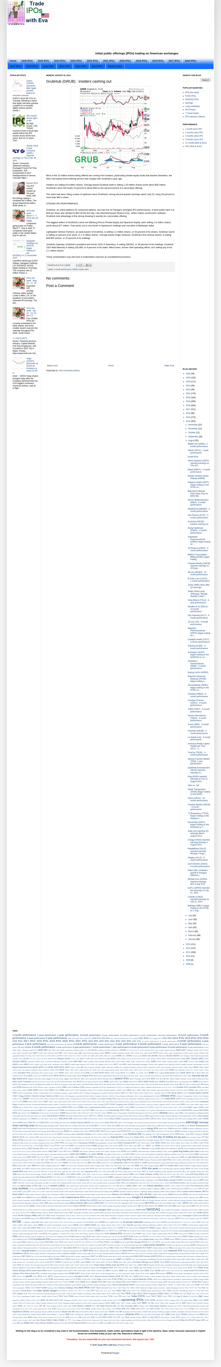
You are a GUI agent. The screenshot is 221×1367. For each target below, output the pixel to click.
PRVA (14, 1242)
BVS (184, 1084)
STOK (78, 1279)
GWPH (191, 1154)
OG (121, 1222)
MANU (116, 1191)
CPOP (173, 1104)
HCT (47, 1157)
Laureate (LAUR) (176, 1180)
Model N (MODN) (47, 1206)
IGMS (145, 1163)
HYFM (73, 1163)
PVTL (158, 1242)
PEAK (134, 1231)
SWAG (77, 1282)
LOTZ (31, 1189)
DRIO (180, 1119)
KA (97, 1174)
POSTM (32, 1239)
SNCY (126, 1271)
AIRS (105, 1056)
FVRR (71, 1146)
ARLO (40, 1070)
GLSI (14, 1151)
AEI (80, 1053)
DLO (38, 1119)
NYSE (16, 1221)
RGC (133, 1253)
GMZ (50, 1151)
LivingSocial (103, 1186)
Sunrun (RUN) (24, 1282)
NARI (144, 1210)
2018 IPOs (157, 60)
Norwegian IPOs (18, 1218)
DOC (86, 1119)
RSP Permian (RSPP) (148, 1256)
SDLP (98, 1262)
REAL (171, 1248)
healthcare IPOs (86, 1157)
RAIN (207, 1245)
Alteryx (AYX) (126, 1059)
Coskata (101, 1104)
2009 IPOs (96, 1038)
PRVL (24, 1242)
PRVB (19, 1242)
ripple (202, 1253)
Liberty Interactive (198, 1183)
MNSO (196, 1203)
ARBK (103, 1067)
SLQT (190, 1268)
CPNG (167, 1104)
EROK (86, 1131)
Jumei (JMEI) (59, 1174)
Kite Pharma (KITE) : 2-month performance (198, 516)
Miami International (64, 1200)
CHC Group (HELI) (174, 1093)
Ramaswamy (44, 1248)
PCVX (117, 1231)
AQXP (78, 1067)
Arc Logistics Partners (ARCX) (131, 1067)
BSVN (119, 1084)
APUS (61, 1067)
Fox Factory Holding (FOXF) (39, 1143)
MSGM (188, 1206)
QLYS (73, 1245)
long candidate (20, 1188)
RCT (144, 1248)
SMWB (98, 1271)
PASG (35, 1231)
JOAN (27, 1174)
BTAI (124, 1084)
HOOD (134, 1160)
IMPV (29, 1166)
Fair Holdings (147, 1134)
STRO (109, 1279)
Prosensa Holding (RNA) (189, 1239)
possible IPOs (199, 1236)
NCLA (18, 1213)
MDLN (34, 1197)
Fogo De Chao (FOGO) (129, 1140)
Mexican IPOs (194, 1197)
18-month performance (188, 1035)
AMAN (158, 1059)
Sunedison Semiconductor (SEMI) (186, 1279)
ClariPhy (62, 1099)
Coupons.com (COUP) (125, 1104)
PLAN (71, 1236)
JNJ (23, 1174)
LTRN (109, 1189)
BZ (32, 1087)
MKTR (137, 1203)
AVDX (66, 1073)
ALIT (34, 1059)
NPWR (53, 1218)
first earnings (191, 1137)
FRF (139, 1143)
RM (40, 1256)
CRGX (36, 1107)
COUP (112, 1104)
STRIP (93, 1279)
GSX (127, 1154)
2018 (188, 405)
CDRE (201, 1090)
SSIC (199, 1276)
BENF (110, 1076)
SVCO (61, 1282)
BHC (185, 1076)
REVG (94, 1253)
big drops (196, 1075)
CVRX (83, 1110)
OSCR (33, 1228)
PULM (122, 1242)
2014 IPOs (32, 66)
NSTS (95, 1218)
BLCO (39, 1082)
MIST (102, 1203)
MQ (142, 1206)
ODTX (96, 1222)
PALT (131, 1228)
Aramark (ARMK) (94, 1067)
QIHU (49, 1245)
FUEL (41, 1146)
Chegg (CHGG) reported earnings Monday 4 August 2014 (199, 842)
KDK (178, 1174)
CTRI (179, 1107)
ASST (141, 1070)
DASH (206, 1110)
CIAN (37, 1099)
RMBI (45, 1256)
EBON (62, 1126)
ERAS (66, 1131)
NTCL (100, 1218)
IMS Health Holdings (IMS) (46, 1166)
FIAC (50, 1137)
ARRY (67, 1070)
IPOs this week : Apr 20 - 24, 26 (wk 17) (31, 312)
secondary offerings (140, 1262)
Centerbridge (27, 1093)
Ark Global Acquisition (30, 1070)
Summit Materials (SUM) (142, 1279)
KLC (74, 1177)
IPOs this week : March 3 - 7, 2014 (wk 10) (32, 214)
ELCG (187, 1126)
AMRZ (128, 1061)
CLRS (206, 1099)
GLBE (134, 1148)
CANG (19, 1090)
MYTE (84, 1210)
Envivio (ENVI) (17, 1131)
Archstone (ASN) (154, 1067)
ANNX (26, 1064)
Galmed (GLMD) (85, 1146)
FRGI (143, 1143)
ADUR (70, 1053)
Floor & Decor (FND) (68, 1140)
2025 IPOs (43, 60)
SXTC (139, 1282)
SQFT (131, 1276)
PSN (46, 1242)
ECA (70, 1126)
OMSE (40, 1225)
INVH (60, 1169)
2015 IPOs (15, 66)
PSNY (56, 1242)
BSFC (114, 1084)
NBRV (201, 1210)
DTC (37, 1123)
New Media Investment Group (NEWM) (126, 1213)
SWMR (128, 1282)
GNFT (55, 1151)
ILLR (197, 1163)
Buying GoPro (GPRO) (198, 672)
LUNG (162, 1189)
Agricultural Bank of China (21, 1056)
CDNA (191, 1090)
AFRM (150, 1053)
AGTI (34, 1056)
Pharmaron (127, 1234)
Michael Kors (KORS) (89, 1200)
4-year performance (126, 1044)
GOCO (69, 1151)
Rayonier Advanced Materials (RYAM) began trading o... (197, 678)
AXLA (107, 1073)
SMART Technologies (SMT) (57, 1271)
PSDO (42, 1242)
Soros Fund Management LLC (107, 1273)
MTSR (35, 1210)
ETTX (134, 1131)
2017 (188, 409)
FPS (66, 1143)
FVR (66, 1146)
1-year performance (68, 1035)
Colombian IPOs (145, 1102)
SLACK (169, 1268)
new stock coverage (148, 1213)
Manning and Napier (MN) (103, 1191)
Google (112, 1151)
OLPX (203, 1222)
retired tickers (34, 1253)
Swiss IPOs (121, 1282)
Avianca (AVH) (79, 1073)
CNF (55, 1102)
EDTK (122, 1126)
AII (81, 1056)
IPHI (100, 1169)
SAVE (179, 1259)
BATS (188, 1073)
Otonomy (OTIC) (76, 1228)
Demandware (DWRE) (56, 1116)
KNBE (110, 1177)
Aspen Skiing (109, 1070)
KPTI (173, 1177)
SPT (123, 1276)
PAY (76, 1231)
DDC (92, 1113)
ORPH (24, 1228)
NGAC (190, 1213)
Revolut (99, 1253)
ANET (186, 1061)
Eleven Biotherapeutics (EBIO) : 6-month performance (198, 502)
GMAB (33, 1151)
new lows (107, 1213)
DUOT (102, 1123)
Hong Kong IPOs (123, 1160)
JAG (70, 1171)
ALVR (133, 1059)
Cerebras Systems (60, 1093)
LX (202, 1189)
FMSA (102, 1140)
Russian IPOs (44, 1259)
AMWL (148, 1061)
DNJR (65, 1119)
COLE (136, 1102)
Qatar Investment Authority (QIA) (24, 1245)
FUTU (56, 1146)
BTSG (147, 1084)
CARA (29, 1090)
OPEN (124, 1225)
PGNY (107, 1234)
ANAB (153, 1061)
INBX (63, 1166)
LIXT (114, 1186)
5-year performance (190, 1044)
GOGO (76, 1151)
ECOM (94, 1126)
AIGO (70, 1056)
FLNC (53, 1140)
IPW (164, 1169)
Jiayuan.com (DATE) (174, 1171)
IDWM (132, 1163)
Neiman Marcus (42, 1213)
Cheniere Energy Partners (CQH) (45, 1096)
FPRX (61, 1143)
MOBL (32, 1206)
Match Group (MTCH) (98, 1194)
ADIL (14, 1053)
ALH (30, 1059)
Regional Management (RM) (72, 1251)
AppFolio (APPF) (174, 1064)
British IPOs (50, 1084)
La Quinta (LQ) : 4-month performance (199, 738)
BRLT (80, 1084)
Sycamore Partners (156, 1282)
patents (40, 1231)
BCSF (36, 1076)
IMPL (24, 1166)
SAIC (133, 1259)
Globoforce (173, 1148)
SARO (174, 1259)
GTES (132, 1154)
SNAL (116, 1271)
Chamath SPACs (160, 1093)
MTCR (206, 1206)
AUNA (206, 1070)
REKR (96, 1251)
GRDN (170, 1151)
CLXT (14, 1102)
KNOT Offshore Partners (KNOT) (139, 1177)
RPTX (120, 1256)
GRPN (83, 1154)
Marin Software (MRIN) (173, 1191)
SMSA (93, 1271)
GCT (143, 1146)
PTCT (83, 1242)
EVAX (162, 1131)
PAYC (80, 1231)
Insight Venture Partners (200, 1166)
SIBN (190, 1265)
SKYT (159, 1268)
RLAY (28, 1256)
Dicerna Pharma (139, 1116)
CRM (46, 1107)
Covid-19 (149, 1104)
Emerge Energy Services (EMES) (66, 1128)
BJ (165, 1079)
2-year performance (56, 1038)
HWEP (65, 1163)
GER (30, 1148)
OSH (39, 1228)
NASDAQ (153, 1209)
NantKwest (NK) (130, 1210)
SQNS (136, 1276)
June (190, 919)
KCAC (169, 1174)
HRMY (198, 1160)
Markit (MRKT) (18, 1194)
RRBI (127, 1256)
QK (61, 1245)
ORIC (14, 1228)
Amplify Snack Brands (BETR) (99, 1061)
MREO (151, 1206)
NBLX (196, 1210)
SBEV (183, 1259)
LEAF (74, 1183)
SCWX (58, 1262)
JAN (78, 1171)
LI (191, 1183)
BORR (162, 1082)
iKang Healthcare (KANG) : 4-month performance (197, 530)
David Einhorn (54, 1113)
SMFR (70, 1271)
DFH (91, 1116)
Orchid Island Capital (195, 1225)
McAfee (165, 1194)
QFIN (41, 1245)
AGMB (201, 1053)
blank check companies (22, 1082)
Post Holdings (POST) (20, 1239)
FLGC (35, 1140)
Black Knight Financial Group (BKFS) (183, 1079)
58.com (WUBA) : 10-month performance (198, 573)
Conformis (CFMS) (24, 1104)
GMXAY (45, 1151)
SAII (137, 1259)
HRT (202, 1160)
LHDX (187, 1183)
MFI (201, 1197)
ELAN (181, 1126)
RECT (19, 1251)
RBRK (117, 1248)
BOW (167, 1082)
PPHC (72, 1239)
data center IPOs (24, 1113)
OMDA (14, 1225)
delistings (163, 1113)
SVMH (66, 1282)
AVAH (46, 1073)
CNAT (45, 1102)
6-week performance (64, 1047)
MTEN (14, 1210)
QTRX (82, 1245)
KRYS (20, 1180)
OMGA (29, 1225)
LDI (50, 1183)
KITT (54, 1177)
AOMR (72, 1064)
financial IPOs (117, 1137)
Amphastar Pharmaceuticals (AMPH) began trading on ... (199, 540)
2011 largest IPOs (155, 1038)
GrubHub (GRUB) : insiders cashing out (198, 522)
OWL (85, 1228)
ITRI (38, 1171)
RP (97, 1256)
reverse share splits (84, 1253)
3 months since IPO (194, 136)
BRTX (101, 1084)
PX (182, 1242)
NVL (165, 1218)
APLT (116, 1064)
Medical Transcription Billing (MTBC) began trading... (199, 557)
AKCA (124, 1056)
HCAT (33, 1157)
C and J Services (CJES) (52, 1087)
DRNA (206, 1119)
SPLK (40, 1276)
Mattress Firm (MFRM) (121, 1194)
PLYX (154, 1236)
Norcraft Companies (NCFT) (120, 1216)
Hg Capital (171, 1157)
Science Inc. (21, 1262)
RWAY (62, 1259)
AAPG (206, 1047)
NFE (185, 1213)
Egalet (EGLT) (152, 1126)
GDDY (148, 1146)
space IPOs (155, 1273)
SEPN (162, 1262)
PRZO (29, 1242)
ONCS (70, 1225)
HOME (63, 1160)
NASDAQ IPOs (192, 99)
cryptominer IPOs (112, 1107)
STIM (46, 1279)
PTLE (96, 1242)
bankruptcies (170, 1073)
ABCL (19, 1050)
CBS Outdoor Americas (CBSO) (158, 1090)
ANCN (159, 1061)
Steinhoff (30, 1279)
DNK (70, 1119)
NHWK (14, 1216)
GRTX (93, 1154)
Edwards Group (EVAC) (137, 1126)
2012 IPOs (64, 66)
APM (120, 1064)
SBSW (198, 1259)
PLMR (120, 1236)
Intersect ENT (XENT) (38, 1169)
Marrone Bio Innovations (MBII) (53, 1194)
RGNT (141, 1253)
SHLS (140, 1265)
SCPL (37, 1262)
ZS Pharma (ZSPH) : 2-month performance (198, 549)
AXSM (117, 1073)
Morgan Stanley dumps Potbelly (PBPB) (198, 477)
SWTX (134, 1282)
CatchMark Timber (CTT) (88, 1090)
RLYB (37, 1256)
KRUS (15, 1180)
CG (130, 1093)
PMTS (169, 1236)
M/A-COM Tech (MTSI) (50, 1191)
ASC (98, 1070)
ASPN (126, 1070)
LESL (118, 1183)
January (192, 939)
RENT (130, 1251)
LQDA (76, 1189)
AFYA (155, 1053)
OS (28, 1228)
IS (199, 1169)
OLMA (193, 1222)
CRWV (86, 1107)
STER (36, 1279)
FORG (167, 1140)
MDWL (50, 1197)
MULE (53, 1210)
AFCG (137, 1053)
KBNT (162, 1174)
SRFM (178, 1276)
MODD (38, 1206)
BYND (19, 1087)
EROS (92, 1131)
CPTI (188, 1104)
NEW (102, 1213)
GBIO (131, 1146)
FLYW (92, 1140)
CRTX (69, 1107)
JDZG (125, 1171)
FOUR (26, 1143)
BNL (121, 1082)
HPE (184, 1160)
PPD (63, 1239)
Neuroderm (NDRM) (81, 1213)
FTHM (36, 1146)
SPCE (201, 1273)
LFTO (152, 1183)
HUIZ (47, 1163)
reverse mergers (69, 1253)
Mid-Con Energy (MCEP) (107, 1200)
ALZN (148, 1059)
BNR (130, 1082)
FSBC (178, 1143)
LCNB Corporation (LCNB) (38, 1183)
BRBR (195, 1082)
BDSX (56, 1076)
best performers (156, 1076)
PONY (184, 1236)
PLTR (145, 1236)
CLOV (178, 1099)
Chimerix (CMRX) (108, 1096)
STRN (104, 1279)
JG (147, 1171)
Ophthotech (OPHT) (155, 1225)
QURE (193, 1245)
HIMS (206, 1157)
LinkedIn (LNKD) (57, 1186)
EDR (118, 1126)
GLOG (180, 1148)
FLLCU (47, 1140)
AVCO (56, 1073)
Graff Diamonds (143, 1151)
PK (43, 1236)
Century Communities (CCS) (43, 1093)
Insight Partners (184, 1166)
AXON (112, 1073)
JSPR (49, 1174)
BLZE (102, 1082)
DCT (88, 1113)
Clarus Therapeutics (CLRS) (75, 1099)
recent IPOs (191, 1248)
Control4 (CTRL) (66, 1104)
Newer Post (52, 365)
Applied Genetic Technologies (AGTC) (195, 1064)
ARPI (57, 1070)
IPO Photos (190, 110)
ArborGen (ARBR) (112, 1067)
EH (159, 1126)
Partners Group (27, 1231)
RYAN (87, 1259)
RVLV (51, 1259)
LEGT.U (89, 1183)
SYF (165, 1282)
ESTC (103, 1131)
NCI (13, 1213)
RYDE (92, 1259)
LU (113, 1189)
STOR (83, 1279)
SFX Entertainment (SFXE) (40, 1265)
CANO (24, 1090)
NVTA (183, 1218)
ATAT (149, 1070)
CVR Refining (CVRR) (73, 1110)
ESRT (97, 1131)
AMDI (206, 1059)
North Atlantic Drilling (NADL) (171, 1216)
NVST (177, 1218)
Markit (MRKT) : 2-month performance (199, 470)
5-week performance (170, 1044)
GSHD (113, 1154)
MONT (89, 1206)
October (192, 432)
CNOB (64, 1102)
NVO (169, 1218)
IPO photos (123, 1168)
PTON (106, 1242)
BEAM (69, 1076)
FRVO (173, 1143)
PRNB (166, 1239)
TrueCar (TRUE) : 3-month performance (198, 753)
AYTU (128, 1073)
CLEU (157, 1099)
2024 (188, 381)
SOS (120, 1273)
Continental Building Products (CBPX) (45, 1104)
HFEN (162, 1157)
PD (121, 1231)
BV (180, 1084)
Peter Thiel (38, 1234)
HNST (52, 1160)
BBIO (199, 1073)
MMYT (174, 1203)
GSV (123, 1154)
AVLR (92, 1073)
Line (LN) (46, 1186)
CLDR (98, 1099)
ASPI (121, 1070)
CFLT (127, 1093)
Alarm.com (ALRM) (150, 1056)
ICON (103, 1163)
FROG (157, 1143)
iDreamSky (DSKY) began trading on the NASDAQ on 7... (198, 824)
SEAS (115, 1262)
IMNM (20, 1166)
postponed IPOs (43, 1239)
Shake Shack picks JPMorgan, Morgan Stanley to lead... (198, 593)
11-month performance (129, 1035)
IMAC (206, 1163)
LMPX (134, 1186)
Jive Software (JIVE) (193, 1171)
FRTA (168, 1143)
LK (121, 1186)
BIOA (87, 1079)
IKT (194, 1163)
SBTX (203, 1259)
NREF (69, 1218)
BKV (168, 1079)
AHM (48, 1056)
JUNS (78, 1174)
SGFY (72, 1265)
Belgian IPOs (87, 1076)
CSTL (151, 1107)
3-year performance (35, 1044)
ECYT (104, 1126)
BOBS (146, 1082)
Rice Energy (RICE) (171, 1253)
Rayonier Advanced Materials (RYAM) (95, 1248)
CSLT (121, 1107)
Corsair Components (84, 1104)
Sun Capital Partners (165, 1279)
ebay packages (49, 1126)
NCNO (28, 1213)
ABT (49, 1050)
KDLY (182, 1174)
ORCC (185, 1225)
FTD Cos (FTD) (23, 1146)
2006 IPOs (71, 1038)
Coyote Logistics (159, 1104)
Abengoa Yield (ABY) (29, 1050)
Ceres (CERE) (73, 1093)
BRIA (19, 1084)
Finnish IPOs (129, 1137)
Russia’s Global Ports (30, 1259)
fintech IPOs (139, 1137)
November (193, 428)
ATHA (162, 1070)
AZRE (141, 1073)
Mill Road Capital (63, 1203)
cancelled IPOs (195, 1087)
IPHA (97, 1169)
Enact (81, 1128)
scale (14, 1262)
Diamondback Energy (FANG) (117, 1116)
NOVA (27, 1218)
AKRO (129, 1056)
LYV (37, 1191)
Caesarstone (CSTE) (113, 1087)
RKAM (19, 1256)
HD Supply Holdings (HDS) (60, 1157)
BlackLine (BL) (203, 1079)
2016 (188, 413)
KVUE (59, 1180)
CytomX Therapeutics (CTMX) (161, 1110)
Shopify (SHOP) (154, 1265)
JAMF (74, 1171)
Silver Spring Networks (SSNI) (71, 1268)
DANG (179, 1110)
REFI (60, 1251)
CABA (64, 1087)
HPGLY (189, 1160)
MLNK (142, 1203)
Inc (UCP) (69, 1166)
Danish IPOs (187, 1110)
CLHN (162, 1099)
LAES (96, 1180)
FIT (203, 1137)
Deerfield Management (136, 1113)
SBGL (193, 1259)
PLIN (116, 1236)
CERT (81, 1093)
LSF (92, 1189)
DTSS (68, 1123)
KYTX (74, 1180)
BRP (96, 1084)
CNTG (89, 1102)
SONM (71, 1273)
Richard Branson (185, 1253)
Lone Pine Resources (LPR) (197, 1186)
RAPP (55, 1248)
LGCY (162, 1183)
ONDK (75, 1225)
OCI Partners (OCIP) (80, 1222)
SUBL (129, 1279)
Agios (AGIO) (194, 1053)
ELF (20, 1128)
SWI (104, 1282)
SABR (118, 1259)
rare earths (67, 1248)
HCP (43, 1157)
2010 (188, 956)
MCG (190, 1194)
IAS (86, 1163)
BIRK (153, 1079)
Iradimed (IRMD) (179, 1169)
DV (116, 1123)
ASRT (136, 1070)
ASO (102, 1070)
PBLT (92, 1231)
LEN (94, 1183)
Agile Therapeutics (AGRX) (178, 1053)
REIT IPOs (88, 1251)
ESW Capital (110, 1131)
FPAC (52, 1143)
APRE (50, 1067)
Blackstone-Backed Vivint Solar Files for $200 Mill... (198, 493)
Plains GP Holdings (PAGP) (59, 1236)
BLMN (57, 1082)
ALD (181, 1056)
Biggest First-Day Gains (55, 1079)
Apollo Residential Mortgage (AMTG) (140, 1064)
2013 (188, 944)
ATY (191, 1070)
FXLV (76, 1146)
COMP (181, 1102)
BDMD (51, 1076)
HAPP (206, 1154)
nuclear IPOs (129, 1218)
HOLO (58, 1160)
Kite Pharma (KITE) (44, 1177)
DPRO (159, 1119)
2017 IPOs (174, 60)
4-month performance (62, 269)
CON (192, 1102)
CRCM (15, 1107)
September (193, 436)
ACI (118, 1050)
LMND (128, 1186)
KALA (101, 1174)
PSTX (66, 1242)
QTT (105, 1245)
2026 (188, 373)
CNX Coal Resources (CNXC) (112, 1102)
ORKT (19, 1228)
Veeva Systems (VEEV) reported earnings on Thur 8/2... (198, 463)
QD (38, 1245)
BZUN (40, 1087)
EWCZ (60, 1134)
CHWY (26, 1098)
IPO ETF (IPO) (111, 1169)
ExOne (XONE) (102, 1134)
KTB (40, 1180)
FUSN (51, 1146)
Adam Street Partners (167, 1050)
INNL (142, 1166)
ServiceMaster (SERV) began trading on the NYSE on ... (198, 687)
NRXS (78, 1218)
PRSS (201, 1239)
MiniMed (91, 1203)
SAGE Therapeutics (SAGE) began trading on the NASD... (199, 791)
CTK (160, 1107)
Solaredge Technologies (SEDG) (52, 1273)
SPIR (35, 1276)
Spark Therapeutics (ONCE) (188, 1273)
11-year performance (148, 1035)
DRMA (195, 1119)
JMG (207, 1171)
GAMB (94, 1146)
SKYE (155, 1268)
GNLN (61, 1151)
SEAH (110, 1262)
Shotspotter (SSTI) (179, 1265)
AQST (73, 1067)
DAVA (47, 1113)
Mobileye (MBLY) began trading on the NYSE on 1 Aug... (198, 908)
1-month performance (24, 1035)
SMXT (108, 1270)
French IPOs (112, 1143)
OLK (185, 1222)
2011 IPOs (81, 66)
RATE (75, 1248)
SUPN (56, 1282)
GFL (62, 1148)
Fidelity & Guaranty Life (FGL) (87, 1137)
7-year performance (120, 1047)
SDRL (103, 1262)
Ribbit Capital (158, 1253)
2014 (188, 421)
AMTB (138, 1061)
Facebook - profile (120, 1134)
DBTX (75, 1113)
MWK (69, 1210)
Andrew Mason (172, 1061)
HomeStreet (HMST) (102, 1160)
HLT (42, 1160)
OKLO (159, 1222)
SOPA (88, 1273)
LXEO (14, 1191)
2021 (188, 393)
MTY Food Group (44, 1210)
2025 (188, 377)
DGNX (100, 1116)
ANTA (50, 1064)
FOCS (117, 1140)
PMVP (174, 1236)
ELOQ (39, 1128)
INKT (125, 1166)
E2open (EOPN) (156, 1123)
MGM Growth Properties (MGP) (23, 1200)
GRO (77, 1154)
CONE (196, 1102)
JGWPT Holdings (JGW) (157, 1171)
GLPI (207, 1148)
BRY (105, 1084)
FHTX (46, 1137)
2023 (188, 385)
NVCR (152, 1218)
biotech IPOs (122, 1078)
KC (165, 1174)
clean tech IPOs (123, 1099)
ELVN (44, 1128)
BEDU (75, 1076)
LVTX (196, 1189)
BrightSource (40, 1084)
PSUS (71, 1242)
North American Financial (151, 1216)
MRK (156, 1206)
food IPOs (142, 1140)
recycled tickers (29, 1251)
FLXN (79, 1140)
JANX (82, 1171)
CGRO (146, 1093)
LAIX (101, 1180)
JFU (144, 1171)
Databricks (35, 1113)
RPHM (105, 1256)
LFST (148, 1183)
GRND (72, 1154)
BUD (156, 1084)
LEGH (79, 1183)
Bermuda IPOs (118, 1076)
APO (125, 1064)
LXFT (19, 1191)
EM (52, 1128)
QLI (64, 1245)
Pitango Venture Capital (33, 1236)
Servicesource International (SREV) (183, 1262)
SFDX (206, 1262)
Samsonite (143, 1259)
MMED (169, 1203)
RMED (49, 1256)
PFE (81, 1234)
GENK (199, 1146)
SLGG (185, 1268)
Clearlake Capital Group (146, 1099)
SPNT (45, 1276)
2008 (188, 964)
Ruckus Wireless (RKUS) (180, 1256)
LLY (124, 1186)
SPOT (50, 1276)
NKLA (74, 1216)
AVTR (101, 1073)
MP (139, 1206)
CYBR (127, 1110)
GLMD (152, 1148)
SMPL (84, 1271)
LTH (96, 1189)
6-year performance (82, 1047)
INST (19, 1169)
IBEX (90, 1163)
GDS (162, 1146)
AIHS (78, 1056)
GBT (139, 1146)
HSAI (207, 1160)
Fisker (199, 1137)
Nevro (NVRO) (94, 1213)
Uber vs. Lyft (193, 785)
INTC (28, 1169)
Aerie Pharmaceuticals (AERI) (93, 1053)
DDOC (104, 1113)
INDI (102, 1166)
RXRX (73, 1259)
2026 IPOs (27, 60)
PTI (87, 1242)
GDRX (157, 1146)
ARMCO (46, 1070)
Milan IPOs (53, 1203)
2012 (188, 948)
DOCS (96, 1119)
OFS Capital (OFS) (112, 1222)
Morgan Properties (114, 1206)
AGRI (207, 1053)
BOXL (176, 1082)
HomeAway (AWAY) (74, 1160)
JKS (203, 1171)
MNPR (185, 1203)
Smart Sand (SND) (39, 1270)
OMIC (35, 1225)
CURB (206, 1107)
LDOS (54, 1183)
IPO (104, 1169)
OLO (198, 1222)
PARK (176, 1228)
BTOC (137, 1084)
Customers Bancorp (30, 1110)
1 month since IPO (193, 129)
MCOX (195, 1194)
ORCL (206, 1225)
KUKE (44, 1180)
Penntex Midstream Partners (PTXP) (159, 1231)
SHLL (135, 1265)
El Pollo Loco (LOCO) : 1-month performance (199, 579)
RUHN (19, 1259)
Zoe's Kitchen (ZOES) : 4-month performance (199, 865)
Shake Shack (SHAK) (102, 1265)
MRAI (146, 1206)
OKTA (164, 1222)
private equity (148, 1239)
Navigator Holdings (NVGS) (184, 1210)
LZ (41, 1191)
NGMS (200, 1213)
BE (66, 1076)
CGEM (135, 1093)
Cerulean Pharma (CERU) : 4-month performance (197, 702)
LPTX (71, 1189)
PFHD (97, 1234)
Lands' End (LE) (109, 1180)
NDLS (33, 1213)
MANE (91, 1191)
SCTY (52, 1262)
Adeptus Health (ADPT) (195, 1050)
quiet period (139, 1245)
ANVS (67, 1064)
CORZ (95, 1104)
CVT (88, 1110)
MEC (63, 1197)
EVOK (30, 1134)
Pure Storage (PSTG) (138, 1242)
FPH (57, 1143)
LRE (80, 1189)
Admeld (24, 1053)
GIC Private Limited (90, 1148)
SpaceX (163, 1273)
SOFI (207, 1271)
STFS (41, 1279)
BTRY (143, 1084)
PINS (14, 1236)
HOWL (179, 1160)
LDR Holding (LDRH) (64, 1183)
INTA (23, 1169)
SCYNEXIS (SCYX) (68, 1262)
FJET (30, 1140)
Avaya (51, 1073)
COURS (143, 1104)
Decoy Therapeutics (120, 1113)
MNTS (206, 1203)
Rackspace (200, 1245)
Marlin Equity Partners (33, 1194)
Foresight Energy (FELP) (155, 1140)
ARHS (14, 1070)
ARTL (72, 1070)
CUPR (200, 1107)
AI (61, 1056)
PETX (73, 1234)
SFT (23, 1265)
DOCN (90, 1119)
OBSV (46, 1222)
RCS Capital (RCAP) (133, 1248)
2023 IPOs (76, 60)
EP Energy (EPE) (44, 1131)
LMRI (140, 1186)
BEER (79, 1076)
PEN (143, 1231)
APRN (56, 1067)
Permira (199, 1231)
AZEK (132, 1073)
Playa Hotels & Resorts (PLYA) (102, 1236)
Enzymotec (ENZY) (31, 1131)
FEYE (21, 1137)
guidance (152, 1154)
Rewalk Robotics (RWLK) (112, 1253)
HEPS (131, 1157)
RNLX (73, 1256)
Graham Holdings (156, 1151)
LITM (96, 1186)
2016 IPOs (190, 60)
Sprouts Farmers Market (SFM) (107, 1276)
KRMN (183, 1177)
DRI (176, 1119)
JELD (130, 1171)
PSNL (51, 1242)
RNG (63, 1256)
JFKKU (139, 1171)
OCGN (70, 1222)
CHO (200, 1096)
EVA (157, 1131)
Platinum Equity (80, 1236)
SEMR (151, 1262)
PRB (81, 1239)
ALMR (87, 1059)
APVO (67, 1067)
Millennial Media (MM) (79, 1203)
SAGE (128, 1259)
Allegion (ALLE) (64, 1059)
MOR (100, 1206)
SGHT (77, 1265)
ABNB (40, 1050)
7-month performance (101, 1047)
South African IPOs (137, 1273)
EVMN (21, 1134)
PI (184, 1234)
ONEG (81, 1225)
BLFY (49, 1082)
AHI (41, 1056)
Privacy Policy (138, 1239)
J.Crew (50, 1171)
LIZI (117, 1186)
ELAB (177, 1126)
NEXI (157, 1213)
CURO (14, 1110)
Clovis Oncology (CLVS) (190, 1099)
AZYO (146, 1073)
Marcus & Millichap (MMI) (142, 1191)
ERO (82, 1131)
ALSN (118, 1059)
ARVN (81, 1070)
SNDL (136, 1270)
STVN (125, 1279)
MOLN (71, 1206)
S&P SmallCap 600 (109, 1259)
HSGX (14, 1163)
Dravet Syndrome (168, 1119)
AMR (118, 1061)
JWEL (89, 1174)
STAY (25, 1279)
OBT (51, 1222)
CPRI (178, 1104)
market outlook (188, 1191)
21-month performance (150, 1041)
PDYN (129, 1231)
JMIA (14, 1174)
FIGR (104, 1137)
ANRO (37, 1064)
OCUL (91, 1222)
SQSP (141, 1276)
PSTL (61, 1242)
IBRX (94, 1163)
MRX (175, 1206)
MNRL (191, 1203)
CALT (169, 1087)
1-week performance (46, 1035)
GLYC (28, 1151)
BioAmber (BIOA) (96, 1079)
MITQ (116, 1203)
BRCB (201, 1082)
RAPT (60, 1248)
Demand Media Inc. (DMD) (37, 1116)
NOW (37, 1218)
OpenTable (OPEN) (140, 1225)
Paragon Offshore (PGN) (164, 1228)
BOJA (151, 1082)
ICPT (107, 1163)
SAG (123, 1259)
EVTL (55, 1134)
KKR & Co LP (61, 1177)
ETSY (129, 1131)
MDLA (29, 1197)
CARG (40, 1090)
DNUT (81, 1119)
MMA (164, 1203)
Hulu (51, 1163)
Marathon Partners (126, 1191)
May (190, 923)
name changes (99, 1210)
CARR (46, 1090)
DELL (181, 1113)
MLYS (157, 1203)
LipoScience (74, 1186)
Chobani (205, 1096)
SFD (202, 1262)
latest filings (163, 1180)
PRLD (161, 1239)
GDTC (167, 1146)
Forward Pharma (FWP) (191, 1140)
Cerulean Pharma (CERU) (110, 1093)
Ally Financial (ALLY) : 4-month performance (199, 616)
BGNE (176, 1076)
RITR (207, 1253)
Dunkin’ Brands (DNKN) (80, 1123)
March (191, 931)
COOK (74, 1104)
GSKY (118, 1154)
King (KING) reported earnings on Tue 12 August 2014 (198, 779)
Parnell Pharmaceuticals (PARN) (190, 1228)
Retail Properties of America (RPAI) (196, 1251)
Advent (75, 1053)
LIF (18, 1186)
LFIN (140, 1183)
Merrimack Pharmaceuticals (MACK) (170, 1197)
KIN (192, 1174)
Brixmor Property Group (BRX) (66, 1084)
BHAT (181, 1076)
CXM (97, 1110)
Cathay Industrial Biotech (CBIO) (109, 1090)
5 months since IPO (194, 139)
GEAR (177, 1146)
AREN (201, 1067)
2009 (188, 960)
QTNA (77, 1245)
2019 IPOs (141, 60)
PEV (77, 1234)
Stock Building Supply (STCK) (64, 1279)
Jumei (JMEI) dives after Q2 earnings (199, 586)
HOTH (174, 1160)
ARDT (190, 1067)
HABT (196, 1154)
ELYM (49, 1128)
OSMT (43, 1228)
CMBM (25, 1102)
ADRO (40, 1053)
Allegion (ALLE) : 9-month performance (198, 858)
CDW (14, 1093)
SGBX (67, 1265)
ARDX (195, 1067)
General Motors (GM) (188, 1146)
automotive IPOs (37, 1073)
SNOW (158, 1270)
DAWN (63, 1113)
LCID (27, 1183)
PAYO (85, 1231)
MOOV (94, 1206)
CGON (140, 1093)
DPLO (153, 1119)
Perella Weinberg (178, 1231)
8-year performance (158, 1047)
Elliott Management (30, 1128)
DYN (124, 1123)
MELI (124, 1197)
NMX (98, 1216)
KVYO (64, 1180)
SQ (126, 1276)
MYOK (79, 1210)
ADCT (184, 1050)
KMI (101, 1177)
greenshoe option (42, 1154)
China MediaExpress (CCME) (149, 1096)
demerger (69, 1116)
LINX (67, 1186)
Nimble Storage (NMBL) (28, 1215)
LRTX (84, 1189)
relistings (102, 1251)
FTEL (31, 1146)
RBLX (112, 1248)
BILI (79, 1079)
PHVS (180, 1234)
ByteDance (26, 1087)
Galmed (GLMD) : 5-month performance (198, 647)
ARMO (52, 1070)
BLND (62, 1082)
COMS (187, 1102)
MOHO (65, 1206)
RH (146, 1253)
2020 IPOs (125, 60)
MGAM (206, 1197)
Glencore (145, 1148)
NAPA (138, 1210)
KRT (202, 1177)
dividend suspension (19, 1119)
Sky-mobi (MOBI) (145, 1268)
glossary (201, 1148)
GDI (153, 1146)
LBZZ (20, 1183)
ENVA (185, 1128)
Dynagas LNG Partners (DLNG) (138, 1123)
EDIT (114, 1126)
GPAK (129, 1151)
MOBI (14, 1206)
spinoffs (28, 1276)
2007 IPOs (80, 1038)
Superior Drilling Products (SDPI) (41, 1282)
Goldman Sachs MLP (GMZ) (99, 1151)
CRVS (75, 1107)
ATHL (166, 1070)
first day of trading (163, 1137)
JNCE (19, 1174)
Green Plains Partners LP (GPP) (24, 1154)
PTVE (111, 1242)
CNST (74, 1102)
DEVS (86, 1116)
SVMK (71, 1282)
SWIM (109, 1282)
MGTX (49, 1200)
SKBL (127, 1268)
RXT (82, 1259)
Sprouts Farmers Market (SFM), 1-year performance (199, 761)
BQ (180, 1082)
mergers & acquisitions (144, 1197)
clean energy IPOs (108, 1099)
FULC (46, 1146)
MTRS (29, 1210)
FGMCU (32, 1137)
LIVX (110, 1186)
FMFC (97, 1140)
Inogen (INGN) (154, 1166)
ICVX (111, 1163)
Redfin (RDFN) (52, 1251)
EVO (25, 1134)
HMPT (47, 1160)
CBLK (129, 1090)
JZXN (93, 1174)
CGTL (151, 1093)
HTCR (29, 1163)
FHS (41, 1137)
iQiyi (171, 1169)
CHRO (14, 1099)
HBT (29, 1157)
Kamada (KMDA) (122, 1174)
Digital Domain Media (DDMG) (160, 1116)
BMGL (112, 1082)
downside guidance (138, 1119)
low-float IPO (44, 1189)
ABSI (46, 1050)
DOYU (147, 1119)
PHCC (144, 1234)
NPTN (48, 1218)
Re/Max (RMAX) (158, 1248)
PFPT (102, 1234)
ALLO (77, 1059)
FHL (37, 1137)
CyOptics (142, 1110)
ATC (152, 1070)
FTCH (206, 1143)
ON (45, 1225)
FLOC (58, 1140)
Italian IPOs (28, 1171)
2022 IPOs (92, 60)
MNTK (201, 1203)
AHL (44, 1056)
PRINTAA (127, 1239)
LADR (92, 1180)
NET (71, 1213)
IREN (188, 1169)
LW (199, 1189)
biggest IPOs (69, 1079)
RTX (164, 1256)
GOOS (118, 1151)
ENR (175, 1128)
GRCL (165, 1151)
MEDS (114, 1197)
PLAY (88, 1236)
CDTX (206, 1090)
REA (166, 1248)
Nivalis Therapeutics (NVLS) (61, 1216)
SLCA (175, 1268)
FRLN (148, 1143)
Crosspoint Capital (54, 1107)
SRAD (173, 1276)
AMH (76, 1061)
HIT (34, 1160)
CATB (76, 1090)
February (192, 935)
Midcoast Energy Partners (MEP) (185, 1200)
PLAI (46, 1236)
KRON (189, 1177)
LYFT (29, 1191)
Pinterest (21, 1236)
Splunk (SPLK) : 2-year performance (198, 451)
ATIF (176, 1070)
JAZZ (104, 1171)
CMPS (35, 1102)
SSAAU (189, 1276)
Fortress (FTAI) (176, 1140)
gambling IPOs (102, 1146)
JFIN (134, 1171)
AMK (80, 1061)
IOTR (92, 1169)
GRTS (89, 1154)
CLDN (93, 1099)
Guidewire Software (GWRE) (166, 1154)
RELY (108, 1251)
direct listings (203, 1116)
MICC (77, 1200)
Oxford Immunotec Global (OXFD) (99, 1228)
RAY (79, 1248)
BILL (83, 1079)
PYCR (196, 1242)
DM (42, 1119)
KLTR (88, 1177)
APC (88, 1064)
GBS (135, 1146)
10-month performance (90, 1035)
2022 (188, 389)
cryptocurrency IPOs (97, 1107)
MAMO (71, 1191)
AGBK (160, 1053)
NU (122, 1218)
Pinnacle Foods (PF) (201, 1234)
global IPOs (164, 1148)
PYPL (206, 1242)
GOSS (123, 1151)
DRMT (200, 1119)
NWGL (192, 1218)
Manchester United (81, 1191)
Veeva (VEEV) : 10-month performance (198, 799)
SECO (129, 1262)
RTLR (160, 1256)
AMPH (85, 1061)
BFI (164, 1076)
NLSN (88, 1216)
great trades (194, 1151)
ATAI (145, 1070)
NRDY (64, 1218)
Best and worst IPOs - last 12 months (137, 1076)
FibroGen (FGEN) (69, 1137)
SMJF (80, 1271)
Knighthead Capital (120, 1177)
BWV (199, 1084)
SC (207, 1259)
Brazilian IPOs (187, 1082)
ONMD (103, 1225)
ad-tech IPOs (149, 1050)
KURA (54, 1180)
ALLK (73, 1059)
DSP (30, 1123)
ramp (51, 1248)
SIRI (115, 1268)
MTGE (20, 1210)
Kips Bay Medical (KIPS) (27, 1177)
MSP (193, 1206)
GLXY (24, 1151)
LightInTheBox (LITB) (28, 1186)
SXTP (144, 1282)
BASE (183, 1073)
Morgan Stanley (126, 1206)
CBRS (144, 1090)
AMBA (163, 1059)
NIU (48, 1215)
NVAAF (146, 1218)
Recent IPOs (32, 183)
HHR (182, 1157)
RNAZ (58, 1256)
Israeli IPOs (193, 457)
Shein (131, 1265)
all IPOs (44, 1059)
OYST (115, 1228)
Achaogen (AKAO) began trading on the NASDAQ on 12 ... (198, 654)
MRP (166, 1206)
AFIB (145, 1053)
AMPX (113, 1061)
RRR (131, 1256)
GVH (186, 1154)
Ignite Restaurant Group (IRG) (159, 1163)
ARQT (61, 1070)
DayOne (69, 1113)
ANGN (21, 1064)
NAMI (108, 1210)
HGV (177, 1157)
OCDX (55, 1222)
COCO (126, 1102)
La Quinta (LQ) (83, 1180)
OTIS (62, 1228)
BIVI (161, 1079)
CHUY (20, 1099)
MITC (107, 1203)
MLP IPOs (149, 1203)
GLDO (138, 1148)
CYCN (132, 1110)
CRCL (206, 1104)
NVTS (187, 1218)
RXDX (67, 1259)
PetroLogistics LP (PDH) (57, 1234)
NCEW (206, 1210)
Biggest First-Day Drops (37, 1079)
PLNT (125, 1236)
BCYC (45, 1076)
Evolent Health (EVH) (41, 1134)
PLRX (131, 1236)
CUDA (189, 1107)
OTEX (54, 1228)
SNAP (121, 1270)
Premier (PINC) (94, 1239)
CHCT (185, 1093)
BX (202, 1084)
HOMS (113, 1160)
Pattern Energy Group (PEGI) (59, 1231)
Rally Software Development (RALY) (25, 1248)
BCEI (26, 1076)
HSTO (20, 1163)
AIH (74, 1056)
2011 (188, 952)
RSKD (136, 1256)
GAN (110, 1146)
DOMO (118, 1119)
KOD (154, 1177)
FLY (83, 1140)
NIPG (44, 1216)
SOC (181, 1271)
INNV (146, 1166)
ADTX (65, 1053)
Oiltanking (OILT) (150, 1222)
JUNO (72, 1174)
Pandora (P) (144, 1228)
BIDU (190, 1076)
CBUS (172, 1090)
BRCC (206, 1082)
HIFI (186, 1157)
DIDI (147, 1116)
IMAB (202, 1163)
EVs (50, 1134)
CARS (51, 1090)
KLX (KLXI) (95, 1177)
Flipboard (41, 1140)
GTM (146, 1154)
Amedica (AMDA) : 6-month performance (198, 695)
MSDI (183, 1206)
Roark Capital (81, 1256)
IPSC (161, 1169)
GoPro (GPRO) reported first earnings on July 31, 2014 (199, 890)
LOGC (172, 1186)
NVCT (157, 1218)
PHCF (149, 1234)
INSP (14, 1169)
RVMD (57, 1259)
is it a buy (205, 1169)
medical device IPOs (75, 1197)
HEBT (113, 1157)
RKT (24, 1256)
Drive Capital (187, 1119)
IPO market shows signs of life (31, 118)
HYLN (78, 1163)
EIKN (172, 1126)
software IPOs (18, 1273)
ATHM (171, 1070)
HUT (55, 1163)
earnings (189, 103)
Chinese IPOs (168, 1095)
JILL (184, 1171)
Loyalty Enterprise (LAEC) (59, 1189)
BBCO (193, 1073)
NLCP (83, 1216)
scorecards (30, 1262)
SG (51, 1265)
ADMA (19, 1053)
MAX (142, 1194)
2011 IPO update (132, 1038)
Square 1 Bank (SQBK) (152, 1276)
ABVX (82, 1050)
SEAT (121, 1262)
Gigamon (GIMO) (104, 1148)
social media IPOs (191, 1270)
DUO (92, 1123)
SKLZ (131, 1268)
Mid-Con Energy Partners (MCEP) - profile (157, 1200)
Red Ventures (42, 1251)
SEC (125, 1262)
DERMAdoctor (78, 1116)
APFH (92, 1064)
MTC (201, 1206)
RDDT (149, 1248)
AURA (14, 1073)
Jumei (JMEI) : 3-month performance (198, 725)
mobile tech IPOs (23, 1206)
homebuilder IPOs (88, 1160)
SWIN (114, 1282)
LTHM (101, 1189)
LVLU (191, 1189)
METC (186, 1197)
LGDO (166, 1183)
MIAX (73, 1200)
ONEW (93, 1225)
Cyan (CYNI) (103, 1110)
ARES (206, 1067)
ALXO (143, 1059)
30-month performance (55, 1044)
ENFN (161, 1128)
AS (90, 1070)
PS (33, 1242)
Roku (88, 1256)
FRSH (163, 1143)
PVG (154, 1242)
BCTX (40, 1076)
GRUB (75, 269)
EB (36, 1126)
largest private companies (144, 1180)
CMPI (30, 1102)
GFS (65, 1148)
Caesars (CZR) (78, 1087)
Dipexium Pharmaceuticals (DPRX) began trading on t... (199, 632)
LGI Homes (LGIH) (177, 1183)
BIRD (148, 1079)
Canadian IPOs (182, 1087)
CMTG (40, 1102)
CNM (59, 1102)
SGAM (55, 1265)
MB (145, 1194)
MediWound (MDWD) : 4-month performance (199, 510)
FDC (192, 1134)
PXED (191, 1242)
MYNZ (73, 1210)
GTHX (137, 1154)
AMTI (143, 1061)
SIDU (195, 1265)
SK (123, 1268)
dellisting (200, 1113)
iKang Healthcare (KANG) (183, 1163)
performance (190, 1231)
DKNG (34, 1119)
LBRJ (207, 1180)
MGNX (38, 1200)
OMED (20, 1225)
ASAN (94, 1070)
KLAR (69, 1177)
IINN (171, 1163)
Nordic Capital (136, 1216)
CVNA (61, 1110)
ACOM (123, 1050)
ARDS (185, 1067)
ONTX (119, 1225)
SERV (167, 1262)
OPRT (170, 1225)
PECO (139, 1231)
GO (65, 1151)
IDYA (137, 1163)
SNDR (141, 1271)
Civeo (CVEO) (49, 1099)
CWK (92, 1110)
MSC (179, 1206)
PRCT (86, 1239)
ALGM (26, 1059)
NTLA (108, 1218)
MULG (58, 1210)
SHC (126, 1265)
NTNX (113, 1218)
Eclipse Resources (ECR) (81, 1126)
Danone (196, 1110)
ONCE (49, 1225)
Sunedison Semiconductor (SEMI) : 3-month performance (197, 665)
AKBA (119, 1056)
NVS (173, 1218)
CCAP (177, 1090)
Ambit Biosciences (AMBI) (176, 1059)
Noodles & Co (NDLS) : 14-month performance (198, 609)
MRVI (170, 1206)
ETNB (118, 1131)
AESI (132, 1053)
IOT (87, 1169)
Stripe (99, 1279)
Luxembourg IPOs (176, 1189)
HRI (193, 1160)
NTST (119, 1218)
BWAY (188, 1084)
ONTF (114, 1225)
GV (183, 1154)
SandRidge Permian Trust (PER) (159, 1259)
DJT (29, 1119)
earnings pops (27, 1125)
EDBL (109, 1126)
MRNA (161, 1206)
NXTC (206, 1218)
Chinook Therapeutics (184, 1096)
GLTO (19, 1151)
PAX (72, 1231)
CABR (69, 1087)
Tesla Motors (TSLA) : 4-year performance (199, 601)
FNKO (112, 1140)
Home (13, 60)
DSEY (25, 1123)
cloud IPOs (170, 1098)
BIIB (75, 1079)
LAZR (194, 1180)
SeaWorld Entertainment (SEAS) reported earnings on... (199, 770)
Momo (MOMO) (80, 1206)
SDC (78, 1262)
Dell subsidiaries (190, 1113)
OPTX (179, 1225)
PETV (68, 1234)
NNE (102, 1216)
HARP (14, 1157)
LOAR (144, 1186)
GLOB (157, 1148)
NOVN (32, 1218)
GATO (120, 1146)
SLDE (180, 1268)
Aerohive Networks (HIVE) (120, 1053)
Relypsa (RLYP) (116, 1251)
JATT (100, 1171)
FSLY (196, 1143)
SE (107, 1262)
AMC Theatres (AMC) (195, 1059)
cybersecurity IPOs (116, 1110)
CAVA (124, 1090)
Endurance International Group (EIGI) (97, 1128)
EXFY (94, 1134)
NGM (195, 1213)
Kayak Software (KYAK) (149, 1174)
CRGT (31, 1107)
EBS (66, 1126)
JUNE (68, 1174)
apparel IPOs (163, 1064)
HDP (76, 1157)
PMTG (164, 1236)
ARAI (86, 1067)
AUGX (201, 1070)
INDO (116, 1166)
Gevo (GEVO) (54, 1148)
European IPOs (142, 1131)
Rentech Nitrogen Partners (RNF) (146, 1251)
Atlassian (181, 1070)
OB (37, 1222)
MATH (109, 1194)
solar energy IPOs (32, 1273)
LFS (143, 1183)
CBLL (134, 1090)
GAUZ (126, 1146)
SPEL (206, 1273)
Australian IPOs (24, 1073)
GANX (115, 1146)
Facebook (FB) (134, 1134)
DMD (51, 1119)
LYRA (34, 1191)
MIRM (97, 1203)
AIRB (92, 1056)
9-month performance (177, 1047)
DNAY (56, 1119)
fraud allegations (101, 1143)
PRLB (157, 1239)
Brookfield (85, 1084)
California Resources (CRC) (135, 1087)
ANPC (32, 1064)
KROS (194, 1177)
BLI (53, 1082)
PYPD (202, 1242)
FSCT (183, 1143)
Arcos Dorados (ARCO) (169, 1067)
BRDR (14, 1084)
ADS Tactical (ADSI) (51, 1053)
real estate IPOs (180, 1248)
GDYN (172, 1146)
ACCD (94, 1050)
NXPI (197, 1218)
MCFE (185, 1194)
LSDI (89, 1189)
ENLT (166, 1128)
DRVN (20, 1123)
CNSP (69, 1102)
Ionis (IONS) (81, 1169)
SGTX (91, 1265)
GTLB (142, 1154)
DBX (79, 1113)
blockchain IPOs (70, 1082)
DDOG (109, 1113)
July (190, 915)
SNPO (163, 1271)
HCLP (39, 1157)
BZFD (35, 1087)
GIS (117, 1148)
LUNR (167, 1189)
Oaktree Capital (29, 1222)
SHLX (145, 1265)
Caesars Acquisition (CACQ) (95, 1087)
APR (46, 1067)
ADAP (178, 1050)
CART (56, 1090)
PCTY (111, 1231)
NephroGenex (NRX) (61, 1213)
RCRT (122, 1248)
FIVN (26, 1140)
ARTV (77, 1070)
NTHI (104, 1218)
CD (181, 1090)
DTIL (47, 1123)
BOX (172, 1082)
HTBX (24, 1163)
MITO (111, 1203)
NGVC (206, 1213)
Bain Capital (159, 1073)
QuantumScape (129, 1245)
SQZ (163, 1276)
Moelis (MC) (58, 1206)
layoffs (189, 1180)
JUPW (83, 1174)
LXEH (206, 1189)
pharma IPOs (116, 1233)
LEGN (84, 1183)
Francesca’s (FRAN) (86, 1143)
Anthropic (55, 1064)
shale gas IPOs (118, 1265)
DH (104, 1116)
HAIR (202, 1154)
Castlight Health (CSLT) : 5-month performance (199, 640)
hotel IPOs (167, 1160)
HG (166, 1157)
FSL (191, 1143)
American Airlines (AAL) (36, 1061)
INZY (70, 1169)
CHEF (14, 1096)
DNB (60, 1119)
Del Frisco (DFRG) (152, 1113)
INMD (137, 1166)
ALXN (138, 1059)
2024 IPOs (59, 60)
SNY (173, 1271)
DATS (42, 1113)
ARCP (180, 1067)
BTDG (133, 1084)
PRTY (206, 1239)
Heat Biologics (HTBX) (102, 1157)
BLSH (84, 1082)
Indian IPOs (109, 1166)
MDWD (44, 1197)
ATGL (157, 1070)
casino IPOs (69, 1090)
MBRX (155, 1194)
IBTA (98, 1163)
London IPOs (180, 1186)
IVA (46, 1171)
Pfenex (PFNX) (88, 1234)
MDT (39, 1197)
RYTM (97, 1259)
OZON (120, 1228)
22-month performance (168, 1041)
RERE (165, 1251)
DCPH (83, 1113)
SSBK (194, 1276)
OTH (58, 1228)
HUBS (38, 1163)
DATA (14, 1113)
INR (166, 1166)
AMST (133, 1061)
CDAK (185, 1090)
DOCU (101, 1119)
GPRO (134, 1151)
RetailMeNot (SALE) (20, 1253)
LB (198, 1180)
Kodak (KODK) (161, 1177)
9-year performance (195, 1047)
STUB (119, 1279)
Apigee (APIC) (103, 1064)
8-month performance (139, 1047)
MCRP (206, 1194)
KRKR (178, 1177)
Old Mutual (175, 1222)
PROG (172, 1239)
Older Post (169, 365)
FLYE (87, 1140)
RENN (125, 1251)
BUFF (172, 1084)
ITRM (42, 1171)
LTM (104, 1189)
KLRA (83, 1177)
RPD (101, 1256)
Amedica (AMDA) (19, 1061)
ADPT (35, 1053)
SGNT (82, 1265)
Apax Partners (81, 1064)
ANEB (181, 1061)
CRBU (201, 1104)
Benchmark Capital (100, 1076)
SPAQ (175, 1273)
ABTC (54, 1050)
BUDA (161, 1084)
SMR (89, 1271)
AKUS (135, 1056)
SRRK (183, 1276)
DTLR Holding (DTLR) (57, 1123)
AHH (37, 1056)
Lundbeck (155, 1189)
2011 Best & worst (193, 146)
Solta (66, 1273)
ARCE (145, 1067)
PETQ (44, 1234)
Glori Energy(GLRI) (191, 1148)
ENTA (180, 1128)
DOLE (111, 1119)
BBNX (203, 1073)
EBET (57, 1126)
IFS (141, 1163)
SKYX (164, 1268)
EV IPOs (151, 1131)
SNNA (152, 1271)
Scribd (47, 1262)
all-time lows (52, 1059)
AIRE (97, 1056)
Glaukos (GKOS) (125, 1148)
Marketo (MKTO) (202, 1191)
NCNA (23, 1213)
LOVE (36, 1189)
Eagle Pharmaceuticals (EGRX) (174, 1123)
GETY (46, 1148)
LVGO (186, 1189)
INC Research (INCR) (82, 1166)
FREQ (119, 1143)
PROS (177, 1239)
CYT (147, 1110)
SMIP (75, 1271)
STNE (50, 1279)
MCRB (200, 1194)
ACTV (137, 1050)
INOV (162, 1166)
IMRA (34, 1166)
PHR (176, 1234)
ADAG (157, 1050)
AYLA (122, 1073)
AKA (109, 1056)
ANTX (62, 1064)
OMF (25, 1225)
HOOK (141, 1160)
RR (123, 1256)
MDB (19, 1197)
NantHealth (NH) (117, 1210)
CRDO (25, 1107)
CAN (173, 1087)
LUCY (136, 1189)
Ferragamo (199, 1134)
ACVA (142, 1050)
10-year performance (110, 1035)
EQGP (57, 1131)
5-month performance (149, 1044)
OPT (175, 1225)
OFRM (102, 1222)
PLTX (150, 1236)
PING (190, 1234)
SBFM (188, 1259)
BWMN (193, 1084)
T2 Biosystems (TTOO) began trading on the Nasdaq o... (198, 816)
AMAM (153, 1059)
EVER (177, 1131)
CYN (137, 1110)
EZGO (111, 1134)
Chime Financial (95, 1096)
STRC (88, 1279)
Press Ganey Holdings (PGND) (112, 1239)
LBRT (14, 1183)
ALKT (39, 1059)
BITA (157, 1079)
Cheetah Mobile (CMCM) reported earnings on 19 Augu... (199, 565)
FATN (177, 1134)
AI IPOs (65, 1056)
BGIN (172, 1076)
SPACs (169, 1273)
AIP (88, 1056)
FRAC (75, 1143)
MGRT (44, 1200)
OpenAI (130, 1225)
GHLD (77, 1148)
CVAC (40, 1110)
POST (206, 1236)
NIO (40, 1215)
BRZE (109, 1084)
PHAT (138, 1234)
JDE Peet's (119, 1171)
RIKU (198, 1253)
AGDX (165, 1053)
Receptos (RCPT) (202, 1248)
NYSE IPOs (190, 96)
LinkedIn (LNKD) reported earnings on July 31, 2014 (198, 899)
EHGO (163, 1126)
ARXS (86, 1070)
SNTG (168, 1271)
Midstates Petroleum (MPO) (34, 1203)
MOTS (135, 1206)
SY (148, 1282)
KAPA (131, 1174)
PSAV (37, 1242)
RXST (78, 1259)
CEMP (20, 1093)
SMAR (200, 1268)
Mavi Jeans (135, 1194)
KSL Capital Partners (30, 1180)
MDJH (24, 1197)
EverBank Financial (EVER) (190, 1131)
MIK (46, 1203)
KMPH (105, 1177)
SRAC (168, 1276)
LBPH (201, 1180)
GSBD (108, 1154)
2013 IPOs (48, 66)
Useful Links (115, 66)
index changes (95, 1166)
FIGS (108, 1137)
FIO (151, 1137)
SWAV (82, 1282)
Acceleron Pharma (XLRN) (106, 1050)
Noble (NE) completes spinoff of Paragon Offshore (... (198, 872)
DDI (95, 1113)
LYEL (24, 1191)
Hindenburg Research (20, 1160)
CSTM (156, 1107)
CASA (61, 1090)
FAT (154, 1134)
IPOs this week (192, 92)
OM (207, 1222)
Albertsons (162, 1056)
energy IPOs (152, 1128)
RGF (137, 1253)
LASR (156, 1180)
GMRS (39, 1151)
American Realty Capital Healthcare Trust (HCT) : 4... (199, 746)
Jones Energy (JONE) (38, 1174)
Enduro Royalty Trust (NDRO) (122, 1128)
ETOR (123, 1131)
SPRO (92, 1276)
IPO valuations (136, 1169)
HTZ (34, 1163)
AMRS (122, 1061)
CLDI (88, 1099)
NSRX (90, 1218)
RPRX (115, 1256)
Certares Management (92, 1093)
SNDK (131, 1271)
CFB (122, 1093)
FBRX (187, 1134)
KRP (198, 1177)
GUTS (179, 1154)
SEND (156, 1262)
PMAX (159, 1236)
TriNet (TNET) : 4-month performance (199, 710)
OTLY (67, 1228)
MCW (14, 1197)
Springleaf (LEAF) (81, 1276)
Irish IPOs (194, 1169)
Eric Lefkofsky (75, 1131)
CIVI (56, 1099)
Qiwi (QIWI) (55, 1245)
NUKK (136, 1218)
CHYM (32, 1099)
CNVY (99, 1102)
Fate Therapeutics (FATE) (165, 1134)
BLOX (79, 1082)
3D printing (68, 1044)
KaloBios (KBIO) (110, 1174)
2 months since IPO (194, 132)
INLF (129, 1166)
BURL (177, 1084)
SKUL (136, 1268)
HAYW (24, 1157)
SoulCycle (126, 1273)
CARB (35, 1090)
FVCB (62, 1146)
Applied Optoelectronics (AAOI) (25, 1067)
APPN (41, 1067)
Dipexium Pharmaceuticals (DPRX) (184, 1116)
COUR (136, 1104)
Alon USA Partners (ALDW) (100, 1059)
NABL (90, 1210)
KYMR (69, 1180)
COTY (106, 1104)
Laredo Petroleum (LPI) (124, 1180)
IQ (168, 1169)
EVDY (172, 1131)
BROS (92, 1084)
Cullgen (195, 1107)
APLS (111, 1064)
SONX (83, 1273)
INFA (120, 1166)
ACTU (132, 1050)
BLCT (44, 1082)
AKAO (114, 1056)
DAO (201, 1110)
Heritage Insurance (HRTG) (144, 1157)
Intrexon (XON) (52, 1169)
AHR (58, 1056)
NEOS (51, 1213)
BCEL (30, 1076)
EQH (61, 1131)
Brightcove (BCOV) (29, 1084)
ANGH (191, 1061)
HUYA (60, 1163)
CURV (20, 1110)
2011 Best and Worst (118, 1038)
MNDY (179, 1203)
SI (187, 1265)
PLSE (136, 1236)
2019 (188, 401)
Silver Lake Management (51, 1268)
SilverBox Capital (89, 1268)
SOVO (147, 1273)
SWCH (88, 1282)
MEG (119, 1197)
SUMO (155, 1279)
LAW (184, 1180)
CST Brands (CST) (141, 1107)
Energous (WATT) (139, 1128)
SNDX (146, 1270)
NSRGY (84, 1218)
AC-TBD (88, 1050)
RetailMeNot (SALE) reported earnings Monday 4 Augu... (197, 851)
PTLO (101, 1242)
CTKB (165, 1107)
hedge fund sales (122, 1157)
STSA (114, 1279)
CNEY (51, 1102)
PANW (152, 1228)
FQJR (70, 1143)
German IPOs (38, 1148)
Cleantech (132, 1099)
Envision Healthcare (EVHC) (198, 1128)
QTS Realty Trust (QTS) (94, 1245)
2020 (188, 397)
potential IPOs (56, 1239)
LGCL (157, 1183)
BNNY (126, 1082)
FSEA (188, 1143)
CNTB (84, 1102)
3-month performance (189, 1041)
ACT (127, 1050)
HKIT (38, 1160)
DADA (174, 1110)
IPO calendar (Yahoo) (195, 116)
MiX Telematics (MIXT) (126, 1203)
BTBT (128, 1084)
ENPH (170, 1128)
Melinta (128, 1197)
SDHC (88, 1262)
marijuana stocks (158, 1191)
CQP (192, 1104)
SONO (77, 1273)
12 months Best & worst (196, 143)
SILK (39, 1268)
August (191, 440)
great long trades (181, 1151)
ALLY (82, 1059)
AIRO (101, 1056)
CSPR (131, 1107)
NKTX (79, 1216)
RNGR (68, 1256)
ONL (98, 1225)
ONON (108, 1225)
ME (60, 1197)
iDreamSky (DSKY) (122, 1163)
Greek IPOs (204, 1151)
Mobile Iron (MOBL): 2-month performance (198, 445)
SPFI (14, 1276)
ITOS (34, 1171)
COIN (131, 1102)
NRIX (74, 1218)
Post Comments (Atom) (69, 370)
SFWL (27, 1265)
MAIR (67, 1191)
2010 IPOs (97, 66)
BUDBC (167, 1084)
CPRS (182, 1104)
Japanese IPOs (91, 1171)
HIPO (31, 1160)
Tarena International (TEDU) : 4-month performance (197, 718)
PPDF (67, 1239)
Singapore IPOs (106, 1268)
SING (98, 1268)
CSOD (126, 1107)
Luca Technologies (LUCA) (124, 1189)
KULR (49, 1180)
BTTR (152, 1084)
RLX (33, 1256)
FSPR (201, 1143)
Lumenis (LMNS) (145, 1189)
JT (52, 1174)
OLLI (189, 1222)
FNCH (107, 1140)
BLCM (34, 1082)
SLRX (195, 1268)
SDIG (93, 1262)
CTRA (175, 1107)
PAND (136, 1228)
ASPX (131, 1070)
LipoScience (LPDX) (86, 1186)
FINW (147, 1137)
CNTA (79, 1102)
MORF (104, 1206)
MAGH (61, 1191)
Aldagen (187, 1056)
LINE (40, 1186)
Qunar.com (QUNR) (183, 1245)
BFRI (167, 1076)
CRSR (64, 1107)
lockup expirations (155, 1186)
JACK (59, 1171)
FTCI (14, 1146)
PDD (125, 1231)
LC (23, 1183)
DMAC (46, 1119)
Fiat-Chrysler (57, 1137)
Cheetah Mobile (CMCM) (198, 1093)
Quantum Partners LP (115, 1245)
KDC (174, 1174)
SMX (103, 1271)
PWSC (178, 1242)
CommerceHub (156, 1102)
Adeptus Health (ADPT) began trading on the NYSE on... (198, 484)
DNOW (75, 1119)
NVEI (161, 1218)
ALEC (20, 1059)
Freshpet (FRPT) (130, 1143)
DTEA (41, 1123)
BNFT (117, 1082)
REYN (124, 1253)
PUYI (150, 1242)
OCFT (61, 1222)
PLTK (140, 1236)
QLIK (68, 1245)
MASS (67, 1194)
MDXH (55, 1197)
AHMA (53, 1056)
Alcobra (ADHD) (172, 1056)
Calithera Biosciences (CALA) (156, 1087)
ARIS (19, 1070)
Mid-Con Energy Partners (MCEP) (129, 1200)
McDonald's (178, 1194)
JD (113, 1171)
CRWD (80, 1107)
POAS (179, 1236)
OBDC (41, 1222)
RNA (54, 1256)
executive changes (83, 1134)
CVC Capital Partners (51, 1110)
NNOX (107, 1216)
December (193, 425)
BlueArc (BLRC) (93, 1082)
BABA (151, 1073)
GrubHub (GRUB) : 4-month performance (198, 732)
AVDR (61, 1073)
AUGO (196, 1070)
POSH (190, 1236)
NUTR (141, 1218)
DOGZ (106, 1119)
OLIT (181, 1222)
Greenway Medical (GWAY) (59, 1154)
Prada (77, 1239)
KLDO (78, 1177)
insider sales (84, 269)
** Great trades (192, 113)
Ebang (40, 1126)
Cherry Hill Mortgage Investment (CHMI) (74, 1096)
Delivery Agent (173, 1113)
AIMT (85, 1056)
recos (14, 1251)
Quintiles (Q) (170, 1245)
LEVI (123, 1183)
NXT (201, 1218)
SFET (14, 1265)
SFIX (19, 1265)
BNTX (140, 1082)
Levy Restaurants (131, 1183)
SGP (86, 1265)
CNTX (94, 1102)
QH (45, 1245)
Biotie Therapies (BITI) (138, 1079)
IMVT (59, 1166)
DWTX (120, 1123)
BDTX (61, 1076)
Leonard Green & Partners (105, 1183)
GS (104, 1154)
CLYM (19, 1102)
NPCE (42, 1218)
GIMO (113, 1148)
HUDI (43, 1163)
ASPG (117, 1070)
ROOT (92, 1256)
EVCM (166, 1131)
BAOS (178, 1073)
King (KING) (199, 1174)
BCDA (21, 1076)
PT (79, 1242)
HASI (19, 1157)
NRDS (59, 1218)
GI (81, 1148)
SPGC (19, 1276)
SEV (198, 1262)
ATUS (187, 1070)
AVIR (87, 1073)
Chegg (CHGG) (24, 1096)
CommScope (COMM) (171, 1102)
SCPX (41, 1262)
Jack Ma (65, 1171)
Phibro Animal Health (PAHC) (162, 1234)
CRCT (20, 1107)
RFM (129, 1253)
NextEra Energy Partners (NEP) (171, 1213)
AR (82, 1067)
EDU (127, 1126)
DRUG (14, 1123)
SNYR (177, 1271)
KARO (136, 1174)
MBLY (150, 1194)
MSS (197, 1206)
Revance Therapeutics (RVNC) (51, 1253)
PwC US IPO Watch (168, 1242)
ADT (61, 1053)
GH (73, 1148)
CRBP (196, 1104)
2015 (188, 417)
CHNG (195, 1096)
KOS (169, 1177)
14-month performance (167, 1035)
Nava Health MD (167, 1210)
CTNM (170, 1107)
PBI (88, 1231)
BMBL (106, 1082)
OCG (65, 1222)
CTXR (184, 1107)
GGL (69, 1148)
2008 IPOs (88, 1038)
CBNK (138, 1090)
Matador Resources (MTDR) (80, 1194)
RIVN (14, 1256)
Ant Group (43, 1064)
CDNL (196, 1090)
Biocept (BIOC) (108, 1079)
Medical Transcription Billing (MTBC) (98, 1197)
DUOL (97, 1123)
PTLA (91, 1242)
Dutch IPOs (109, 1123)
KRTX (206, 1177)
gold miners (83, 1151)
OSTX (49, 1228)
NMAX (93, 1216)
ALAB (139, 1056)
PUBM (116, 1242)
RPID (110, 1256)
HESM (157, 1157)
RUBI (168, 1256)
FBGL (183, 1134)
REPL (160, 1251)
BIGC (25, 1079)
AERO (107, 1053)
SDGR (82, 1262)
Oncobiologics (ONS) (59, 1225)
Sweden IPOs (96, 1282)
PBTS (103, 1231)
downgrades (125, 1119)
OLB (169, 1222)
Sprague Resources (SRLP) (63, 1276)
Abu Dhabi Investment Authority (68, 1050)
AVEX (71, 1073)
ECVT (100, 1126)
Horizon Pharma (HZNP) (153, 1160)
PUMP (127, 1242)
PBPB (97, 1231)
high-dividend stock (196, 1157)
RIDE (193, 1253)
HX (70, 1163)
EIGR (168, 1126)
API (96, 1064)
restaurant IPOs (175, 1251)
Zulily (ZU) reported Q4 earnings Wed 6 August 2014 (198, 833)
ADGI (207, 1050)
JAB (55, 1171)
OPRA (165, 1225)
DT (34, 1123)
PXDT (186, 1242)
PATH (46, 1231)
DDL (99, 1113)
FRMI (152, 1143)
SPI (23, 1276)
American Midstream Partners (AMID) (59, 1061)
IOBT (74, 1169)
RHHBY (150, 1253)
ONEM (87, 1225)
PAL (127, 1228)
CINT (41, 1099)
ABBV (14, 1050)
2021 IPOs (109, 60)
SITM (119, 1268)
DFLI (95, 1116)
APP (156, 1064)
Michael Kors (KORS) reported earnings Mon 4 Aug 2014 (197, 881)
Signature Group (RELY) (27, 1268)
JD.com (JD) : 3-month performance (198, 623)
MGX (54, 1200)
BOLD (157, 1082)
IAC (82, 1163)
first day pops (180, 1137)
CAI (123, 1087)
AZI (137, 1073)
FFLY (27, 1137)
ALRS (113, 1059)
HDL (72, 1157)
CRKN (41, 1107)
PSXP (76, 1242)
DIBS (130, 1116)
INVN (65, 1169)
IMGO (14, 1166)
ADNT (30, 1053)
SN (112, 1271)
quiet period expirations (154, 1245)
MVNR (64, 1210)
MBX (160, 1194)
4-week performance (106, 1044)
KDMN (187, 1174)
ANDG (164, 1061)
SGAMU (62, 1265)
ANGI (196, 1061)
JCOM (109, 1171)
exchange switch (69, 1134)
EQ (52, 1131)
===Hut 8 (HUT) (20, 338)
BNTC (135, 1082)
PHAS (133, 1234)
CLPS (201, 1099)
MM (160, 1203)
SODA (201, 1270)
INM (132, 1166)
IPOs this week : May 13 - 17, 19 (31, 280)
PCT (107, 1231)
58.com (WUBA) (24, 1047)
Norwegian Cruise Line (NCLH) (196, 1215)
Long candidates (192, 106)
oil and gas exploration (133, 1222)
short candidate (166, 1265)
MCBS (171, 1194)
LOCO (166, 1186)
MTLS (25, 1210)
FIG (100, 1137)
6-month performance (43, 1047)
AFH (141, 1053)
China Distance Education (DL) (126, 1096)
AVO (97, 1073)
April (190, 927)
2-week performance (36, 1038)
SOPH (93, 1273)
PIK (186, 1234)
